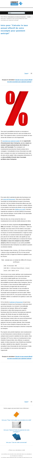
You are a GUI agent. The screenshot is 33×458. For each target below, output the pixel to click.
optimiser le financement (16, 302)
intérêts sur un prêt (20, 209)
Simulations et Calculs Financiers (17, 16)
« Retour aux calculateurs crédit (16, 450)
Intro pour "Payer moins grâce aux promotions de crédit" (16, 420)
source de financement (9, 199)
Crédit (28, 16)
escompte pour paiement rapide (11, 141)
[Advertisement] (16, 54)
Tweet (26, 73)
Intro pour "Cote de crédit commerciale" (16, 442)
